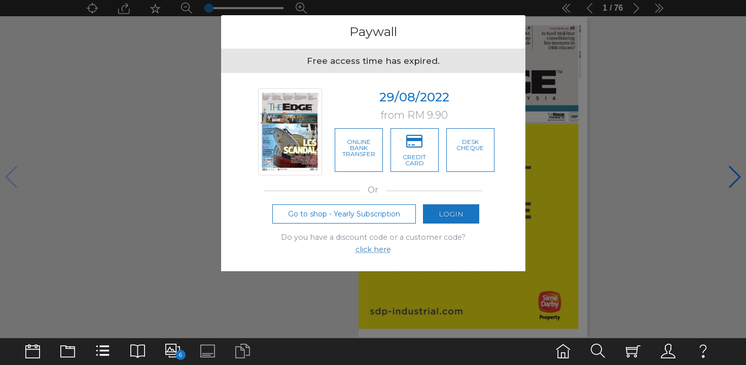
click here (373, 253)
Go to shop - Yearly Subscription (344, 217)
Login (451, 217)
